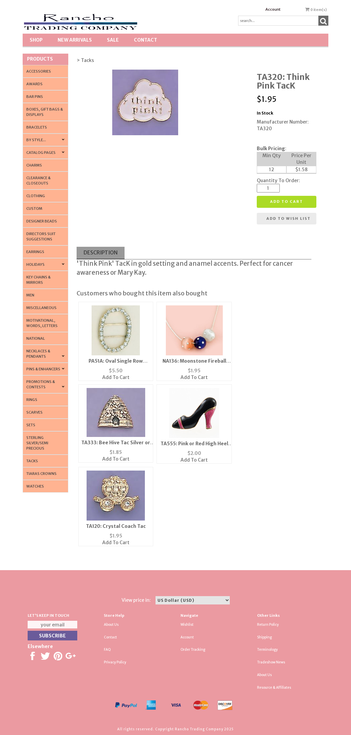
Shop (36, 40)
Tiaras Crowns (41, 473)
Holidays (35, 264)
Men (30, 295)
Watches (35, 486)
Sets (30, 425)
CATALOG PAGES (41, 152)
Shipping (264, 637)
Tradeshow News (271, 662)
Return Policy (268, 624)
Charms (34, 165)
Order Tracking (192, 649)
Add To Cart (116, 377)
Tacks (32, 461)
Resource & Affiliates (274, 687)
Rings (31, 399)
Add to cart (286, 201)
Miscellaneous (41, 307)
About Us (111, 624)
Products (40, 59)
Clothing (35, 195)
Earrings (35, 251)
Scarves (34, 412)
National (35, 338)
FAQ (107, 649)
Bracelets (36, 127)
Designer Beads (41, 221)
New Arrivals (75, 40)
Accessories (38, 71)
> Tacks (85, 60)
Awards (34, 84)
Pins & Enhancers (43, 369)
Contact (145, 40)
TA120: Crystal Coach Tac (116, 526)
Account (272, 9)
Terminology (267, 649)
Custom (34, 208)
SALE (113, 40)
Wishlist (186, 624)
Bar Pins (34, 96)
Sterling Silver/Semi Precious (37, 443)
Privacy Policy (115, 662)
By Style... (36, 140)
